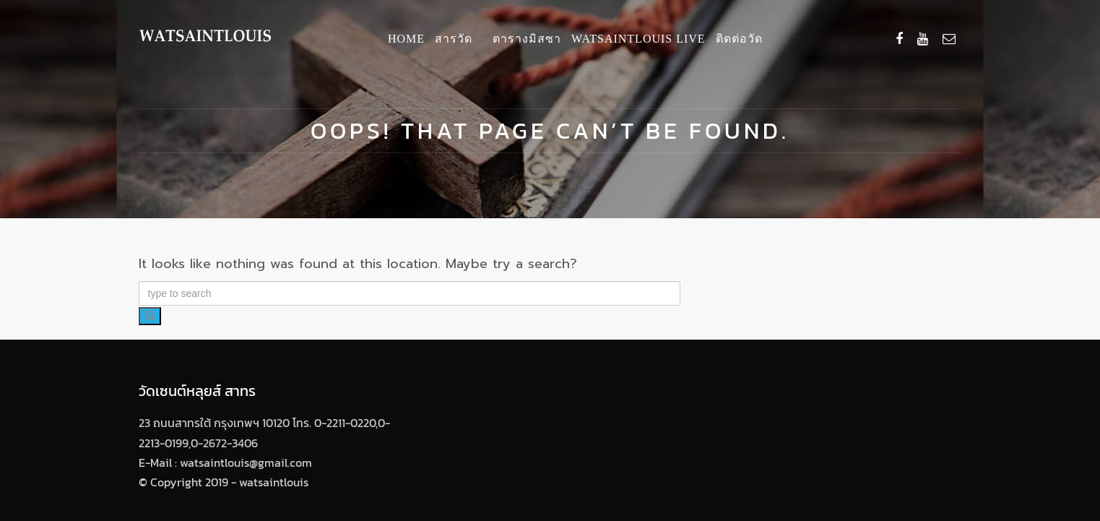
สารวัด (453, 39)
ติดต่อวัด (739, 39)
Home (406, 39)
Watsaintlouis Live (638, 39)
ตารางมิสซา (527, 39)
